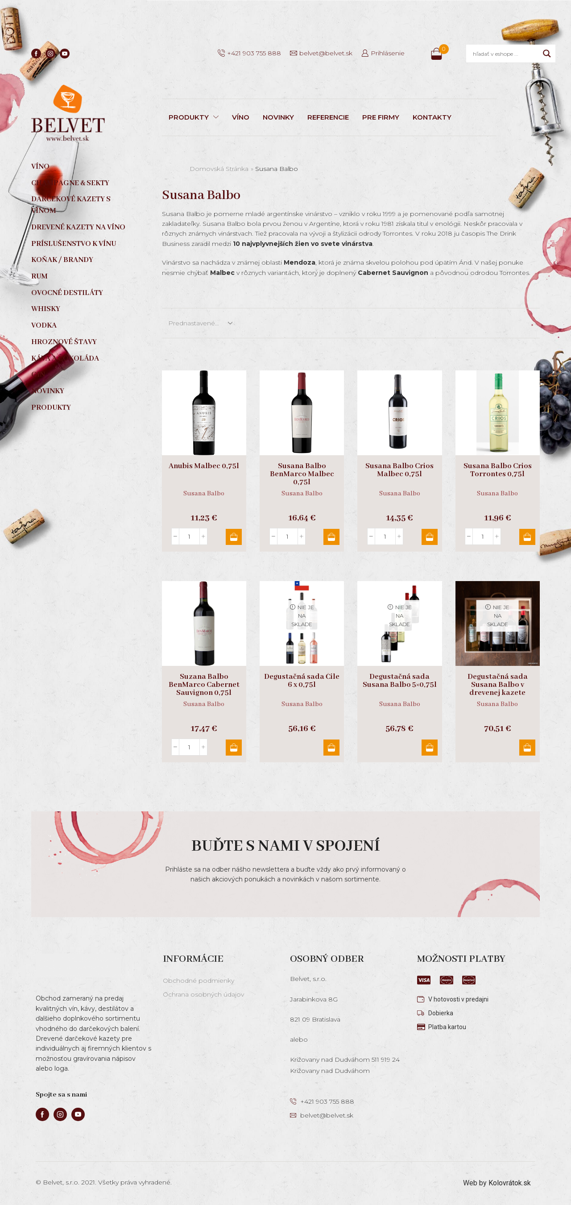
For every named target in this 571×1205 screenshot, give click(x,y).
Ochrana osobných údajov (203, 994)
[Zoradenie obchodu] (200, 323)
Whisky (45, 309)
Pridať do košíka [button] (234, 537)
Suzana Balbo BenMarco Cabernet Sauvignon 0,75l (204, 685)
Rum (39, 276)
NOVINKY (278, 117)
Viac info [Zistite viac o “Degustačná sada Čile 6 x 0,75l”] (331, 748)
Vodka (44, 325)
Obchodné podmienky (198, 980)
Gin (38, 374)
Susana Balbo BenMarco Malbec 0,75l (302, 474)
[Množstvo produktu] (189, 536)
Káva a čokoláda (65, 358)
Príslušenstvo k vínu (73, 244)
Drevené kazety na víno (78, 227)
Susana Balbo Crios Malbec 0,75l (399, 470)
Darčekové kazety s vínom (71, 205)
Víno (40, 166)
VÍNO (240, 117)
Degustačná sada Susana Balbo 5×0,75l (400, 681)
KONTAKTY (432, 117)
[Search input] (505, 53)
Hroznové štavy (64, 342)
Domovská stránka (219, 169)
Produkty (51, 407)
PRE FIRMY (380, 117)
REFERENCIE (328, 117)
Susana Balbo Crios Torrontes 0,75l (497, 470)
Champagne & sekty (70, 183)
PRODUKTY (194, 117)
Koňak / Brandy (62, 260)
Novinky (47, 391)
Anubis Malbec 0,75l (204, 466)
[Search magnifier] (547, 53)
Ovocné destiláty (67, 293)
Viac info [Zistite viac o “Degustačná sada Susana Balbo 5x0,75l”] (430, 748)
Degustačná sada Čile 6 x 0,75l (301, 681)
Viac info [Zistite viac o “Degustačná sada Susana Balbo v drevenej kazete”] (527, 748)
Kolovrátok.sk (509, 1183)
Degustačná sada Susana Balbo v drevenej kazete (498, 685)
